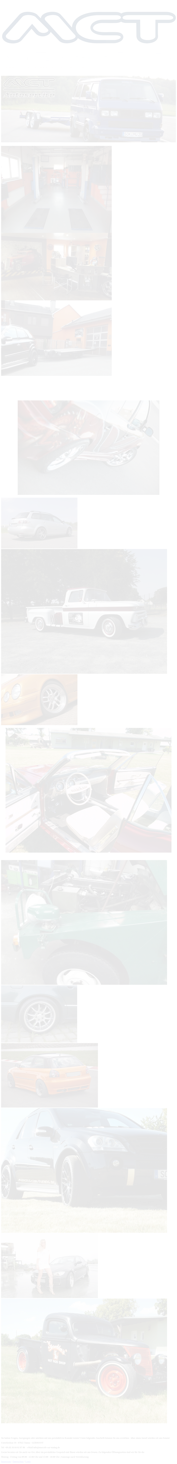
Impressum (6, 1461)
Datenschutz (18, 1461)
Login (28, 1461)
